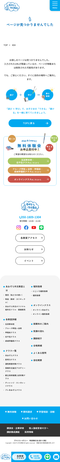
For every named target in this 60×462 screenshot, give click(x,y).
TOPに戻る (29, 123)
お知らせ (29, 252)
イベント (29, 264)
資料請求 (27, 415)
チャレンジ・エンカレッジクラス (15, 392)
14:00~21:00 (36, 456)
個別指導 (37, 290)
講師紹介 (37, 344)
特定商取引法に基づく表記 (38, 445)
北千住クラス (10, 342)
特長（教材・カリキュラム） (15, 306)
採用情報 (29, 436)
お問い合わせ (31, 422)
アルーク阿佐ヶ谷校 (13, 334)
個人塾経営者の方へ (40, 432)
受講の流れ (39, 336)
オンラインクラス (42, 310)
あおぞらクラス (11, 362)
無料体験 (11, 415)
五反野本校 (9, 329)
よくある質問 (40, 359)
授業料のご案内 (41, 329)
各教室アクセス (29, 240)
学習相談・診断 (47, 415)
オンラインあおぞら (41, 314)
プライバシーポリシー (20, 445)
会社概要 (37, 366)
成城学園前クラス (12, 347)
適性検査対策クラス (13, 370)
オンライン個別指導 (41, 319)
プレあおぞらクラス (13, 398)
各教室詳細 (11, 324)
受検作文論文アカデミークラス (15, 377)
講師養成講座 (13, 436)
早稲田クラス (10, 338)
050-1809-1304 (31, 219)
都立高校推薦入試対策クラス (15, 384)
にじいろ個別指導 (40, 295)
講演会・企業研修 (16, 432)
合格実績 (37, 351)
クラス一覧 (11, 357)
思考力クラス (10, 366)
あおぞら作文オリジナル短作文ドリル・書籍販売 (15, 313)
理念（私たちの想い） (14, 299)
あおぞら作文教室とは (16, 292)
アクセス (20, 456)
